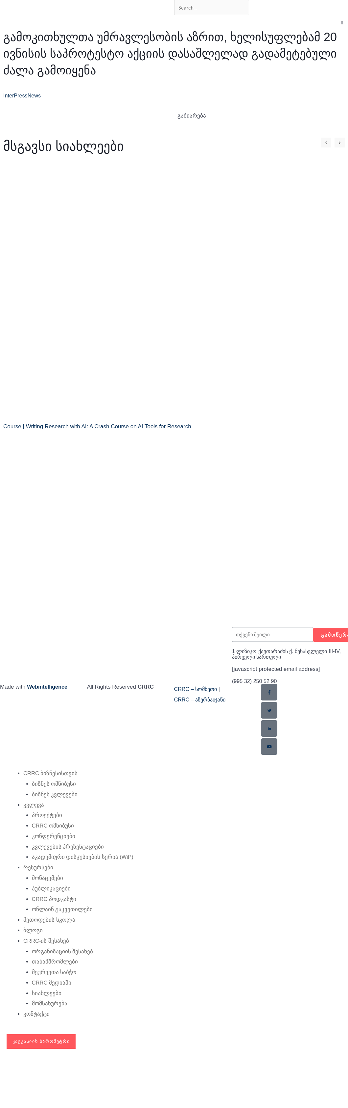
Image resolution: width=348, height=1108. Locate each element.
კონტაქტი (36, 1013)
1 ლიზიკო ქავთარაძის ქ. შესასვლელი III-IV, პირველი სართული (288, 655)
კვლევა (33, 805)
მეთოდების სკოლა (49, 919)
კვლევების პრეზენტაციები (68, 847)
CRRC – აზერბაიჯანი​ (202, 701)
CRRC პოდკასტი (54, 899)
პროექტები (47, 816)
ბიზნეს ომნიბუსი (54, 784)
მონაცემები (47, 878)
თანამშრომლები (55, 961)
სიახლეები (46, 992)
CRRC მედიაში (52, 982)
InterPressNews (23, 96)
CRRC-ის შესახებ (46, 940)
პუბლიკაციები (51, 888)
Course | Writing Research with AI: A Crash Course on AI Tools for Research (97, 428)
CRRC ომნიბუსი (53, 826)
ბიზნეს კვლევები (55, 795)
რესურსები (38, 868)
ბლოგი (33, 930)
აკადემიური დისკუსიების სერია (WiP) (83, 857)
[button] (342, 24)
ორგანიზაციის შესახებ (62, 951)
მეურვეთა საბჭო (54, 971)
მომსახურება (49, 1003)
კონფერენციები (53, 836)
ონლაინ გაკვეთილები (62, 909)
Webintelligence (48, 688)
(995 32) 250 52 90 (255, 682)
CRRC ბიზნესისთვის (50, 774)
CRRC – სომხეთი (197, 690)
